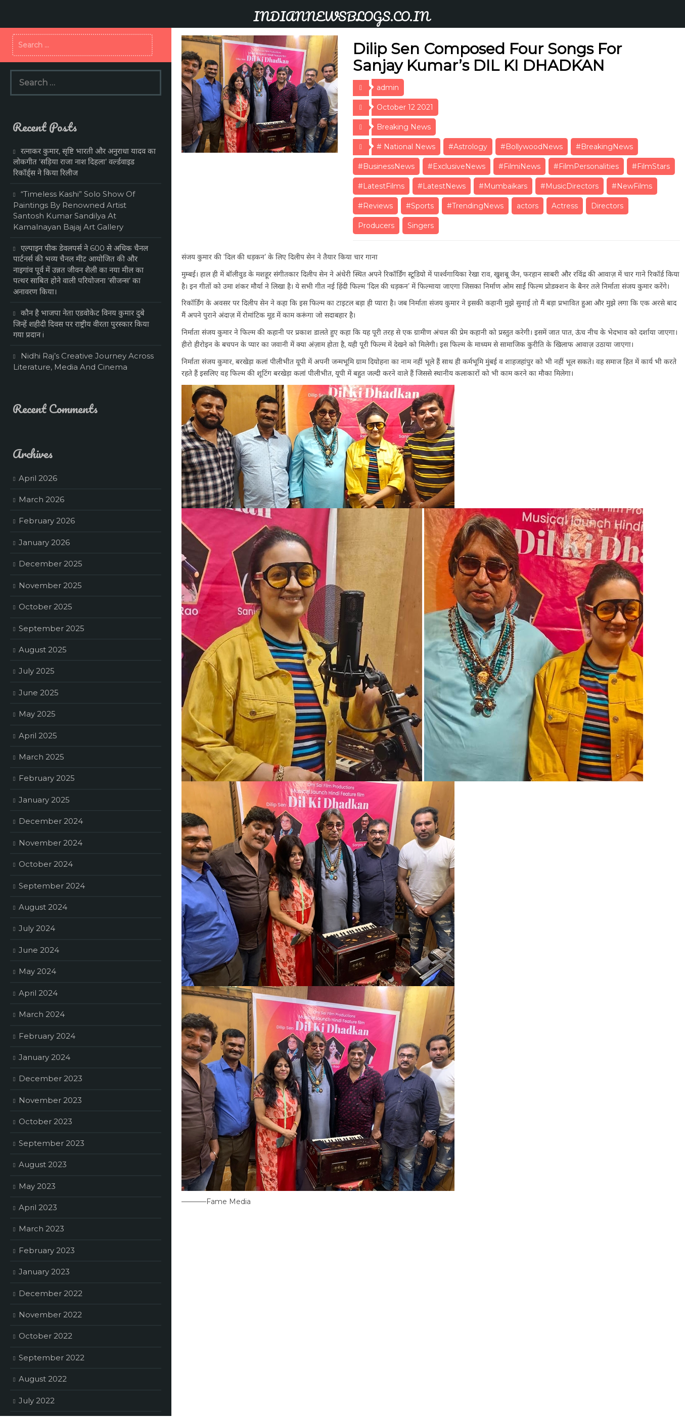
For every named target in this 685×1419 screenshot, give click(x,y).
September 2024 (52, 886)
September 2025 (51, 628)
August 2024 (43, 907)
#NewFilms (632, 186)
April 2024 (38, 993)
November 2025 (50, 585)
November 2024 (50, 843)
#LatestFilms (381, 186)
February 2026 (47, 520)
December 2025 (50, 563)
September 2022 (51, 1357)
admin (388, 87)
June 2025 (39, 692)
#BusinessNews (386, 166)
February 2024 (47, 1036)
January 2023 (44, 1271)
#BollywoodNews (531, 146)
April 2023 (38, 1207)
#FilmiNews (519, 166)
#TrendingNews (475, 205)
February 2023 (47, 1250)
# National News (406, 146)
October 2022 (45, 1336)
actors (527, 205)
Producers (376, 225)
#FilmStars (651, 166)
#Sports (420, 205)
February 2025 (47, 778)
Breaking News (404, 126)
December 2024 (51, 821)
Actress (565, 205)
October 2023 (45, 1121)
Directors (607, 205)
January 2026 (44, 542)
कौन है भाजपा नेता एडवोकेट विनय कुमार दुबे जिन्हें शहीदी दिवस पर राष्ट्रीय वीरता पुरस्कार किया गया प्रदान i (81, 323)
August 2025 (43, 649)
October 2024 (46, 864)
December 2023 (50, 1078)
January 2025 (44, 800)
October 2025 (45, 606)
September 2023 (51, 1143)
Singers (420, 225)
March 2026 (41, 499)
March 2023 (41, 1228)
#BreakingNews (604, 146)
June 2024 (39, 950)
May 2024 (37, 971)
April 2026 (38, 478)
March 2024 (42, 1014)
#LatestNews (442, 186)
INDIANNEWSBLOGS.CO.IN (341, 16)
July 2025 (37, 671)
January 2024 (44, 1057)
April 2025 (38, 735)
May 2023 (37, 1186)
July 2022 (37, 1400)
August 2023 (43, 1164)
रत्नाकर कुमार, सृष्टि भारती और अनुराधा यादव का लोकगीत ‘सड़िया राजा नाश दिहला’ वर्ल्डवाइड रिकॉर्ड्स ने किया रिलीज (84, 162)
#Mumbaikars (503, 186)
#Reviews (375, 205)
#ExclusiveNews (456, 166)
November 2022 (50, 1314)
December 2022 (50, 1293)
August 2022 (43, 1379)
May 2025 (37, 714)
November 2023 (50, 1100)
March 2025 (41, 757)
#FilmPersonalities (586, 166)
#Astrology (467, 146)
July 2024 (37, 928)
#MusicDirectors (569, 186)
